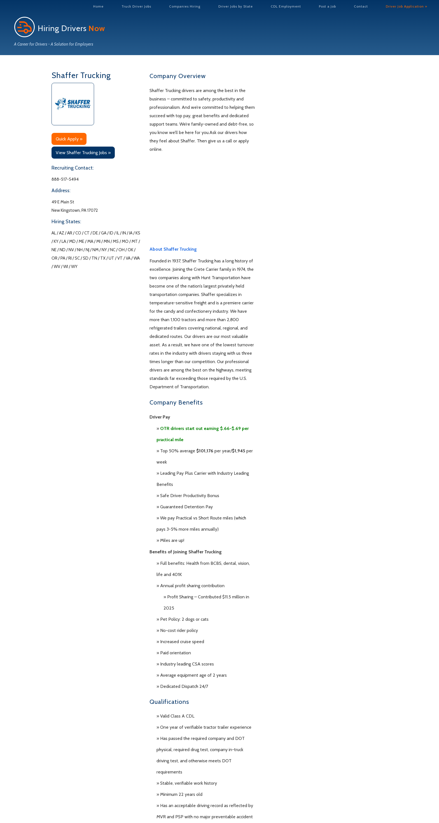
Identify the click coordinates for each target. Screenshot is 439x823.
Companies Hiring (184, 6)
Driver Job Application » (406, 6)
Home (98, 6)
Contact (361, 6)
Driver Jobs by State (235, 6)
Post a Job (327, 6)
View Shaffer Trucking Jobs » (83, 152)
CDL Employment (286, 6)
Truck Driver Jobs (136, 6)
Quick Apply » (69, 139)
